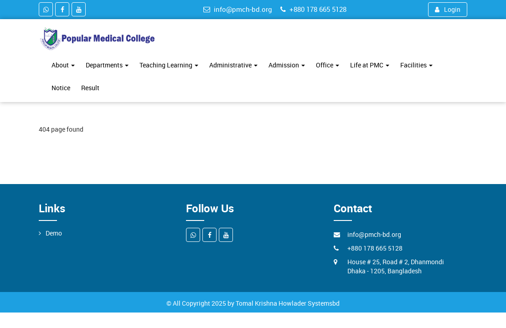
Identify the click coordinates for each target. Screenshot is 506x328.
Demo (54, 233)
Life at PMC (369, 65)
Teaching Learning (168, 65)
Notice (61, 87)
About (63, 65)
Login (447, 9)
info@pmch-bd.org (237, 9)
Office (327, 65)
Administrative (233, 65)
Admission (286, 65)
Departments (107, 65)
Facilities (416, 65)
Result (90, 87)
